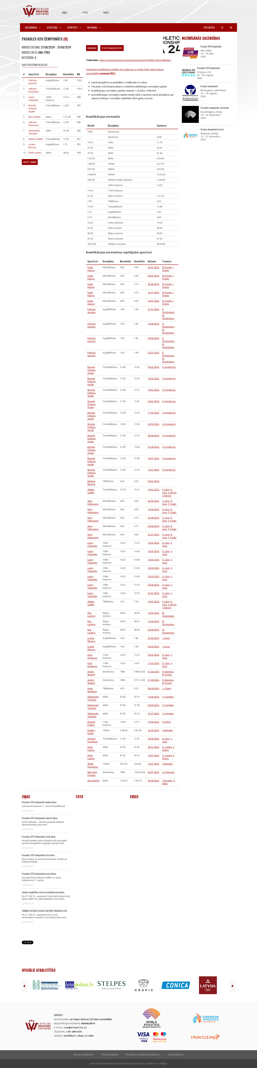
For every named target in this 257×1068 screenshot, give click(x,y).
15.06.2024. (153, 621)
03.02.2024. (153, 367)
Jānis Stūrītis (35, 116)
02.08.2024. (153, 780)
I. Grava (166, 638)
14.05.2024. (153, 542)
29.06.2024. (153, 526)
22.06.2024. (153, 446)
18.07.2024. (153, 458)
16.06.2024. (153, 323)
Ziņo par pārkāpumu (83, 1054)
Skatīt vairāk (29, 162)
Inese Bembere (92, 690)
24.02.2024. (153, 401)
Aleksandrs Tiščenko (34, 132)
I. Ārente (168, 269)
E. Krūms (166, 721)
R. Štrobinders (168, 311)
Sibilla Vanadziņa (92, 765)
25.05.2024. (153, 424)
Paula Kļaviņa (91, 269)
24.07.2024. (153, 300)
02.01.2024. (153, 267)
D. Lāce (166, 542)
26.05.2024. (153, 275)
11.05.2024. (153, 412)
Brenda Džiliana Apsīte (33, 108)
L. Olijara (166, 688)
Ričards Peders (91, 723)
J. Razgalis (167, 780)
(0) (65, 39)
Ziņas (64, 12)
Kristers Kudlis (91, 732)
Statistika (54, 27)
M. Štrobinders (168, 317)
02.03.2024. (153, 501)
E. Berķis (172, 492)
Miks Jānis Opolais (92, 774)
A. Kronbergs (168, 367)
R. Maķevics (168, 671)
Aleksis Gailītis (36, 139)
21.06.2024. (153, 680)
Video (106, 12)
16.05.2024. (153, 551)
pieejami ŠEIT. (107, 73)
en (231, 27)
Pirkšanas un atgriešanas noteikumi (143, 1054)
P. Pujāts (172, 504)
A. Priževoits (168, 772)
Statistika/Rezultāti (112, 48)
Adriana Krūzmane (34, 90)
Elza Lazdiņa (91, 614)
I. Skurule (166, 495)
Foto (85, 12)
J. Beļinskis (167, 730)
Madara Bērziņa (91, 483)
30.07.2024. (153, 772)
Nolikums (91, 48)
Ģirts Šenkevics (92, 656)
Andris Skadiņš (91, 673)
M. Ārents (167, 267)
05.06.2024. (153, 284)
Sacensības (32, 27)
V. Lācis (166, 489)
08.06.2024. (153, 435)
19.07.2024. (153, 469)
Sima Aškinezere (93, 502)
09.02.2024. (153, 481)
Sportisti (74, 27)
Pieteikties (209, 27)
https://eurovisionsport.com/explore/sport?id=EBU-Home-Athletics (135, 60)
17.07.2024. (153, 663)
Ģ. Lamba (167, 747)
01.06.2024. (153, 671)
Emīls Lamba (35, 152)
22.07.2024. (153, 292)
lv (222, 27)
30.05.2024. (153, 576)
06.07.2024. (153, 747)
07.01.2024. (153, 309)
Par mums (93, 27)
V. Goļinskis (168, 696)
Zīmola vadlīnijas (175, 1054)
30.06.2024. (153, 338)
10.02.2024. (153, 378)
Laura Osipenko (33, 99)
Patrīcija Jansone (33, 82)
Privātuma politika (109, 1054)
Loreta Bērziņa (32, 146)
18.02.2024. (153, 389)
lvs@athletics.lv (75, 1027)
